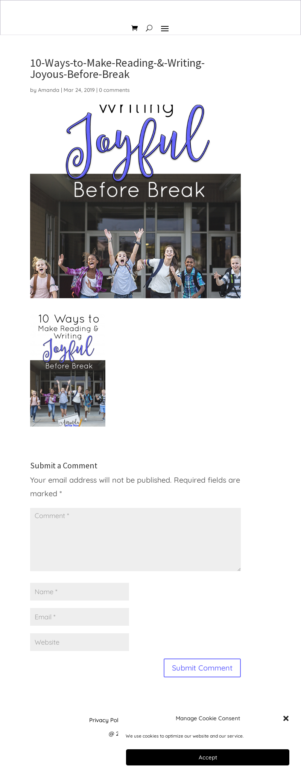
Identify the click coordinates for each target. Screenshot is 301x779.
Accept (208, 757)
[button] (286, 718)
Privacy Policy (107, 720)
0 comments (114, 90)
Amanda (48, 90)
